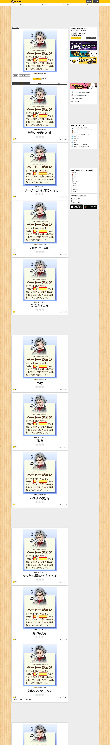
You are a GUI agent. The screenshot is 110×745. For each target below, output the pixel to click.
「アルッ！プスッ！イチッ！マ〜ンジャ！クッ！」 (83, 130)
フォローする (75, 200)
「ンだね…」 (75, 140)
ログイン (96, 1)
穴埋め (15, 75)
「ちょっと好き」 (76, 132)
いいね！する (75, 199)
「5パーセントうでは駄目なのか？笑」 (80, 134)
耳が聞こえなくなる (24, 75)
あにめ (15, 699)
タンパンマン (75, 185)
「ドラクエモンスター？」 (78, 138)
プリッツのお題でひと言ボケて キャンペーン (83, 95)
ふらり (74, 183)
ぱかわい (74, 177)
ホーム (21, 4)
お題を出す (66, 4)
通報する (44, 78)
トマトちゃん (75, 181)
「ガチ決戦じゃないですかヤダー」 (80, 144)
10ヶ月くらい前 (63, 139)
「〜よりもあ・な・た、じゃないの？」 (81, 146)
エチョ (74, 179)
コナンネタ (28, 699)
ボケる (44, 4)
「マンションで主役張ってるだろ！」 (80, 128)
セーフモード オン (76, 37)
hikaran (74, 173)
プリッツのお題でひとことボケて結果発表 (83, 92)
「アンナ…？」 (75, 142)
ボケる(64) (36, 78)
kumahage (74, 189)
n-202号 (74, 175)
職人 (88, 4)
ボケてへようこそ (91, 37)
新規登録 (89, 1)
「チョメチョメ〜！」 (77, 136)
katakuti (74, 191)
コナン (21, 699)
